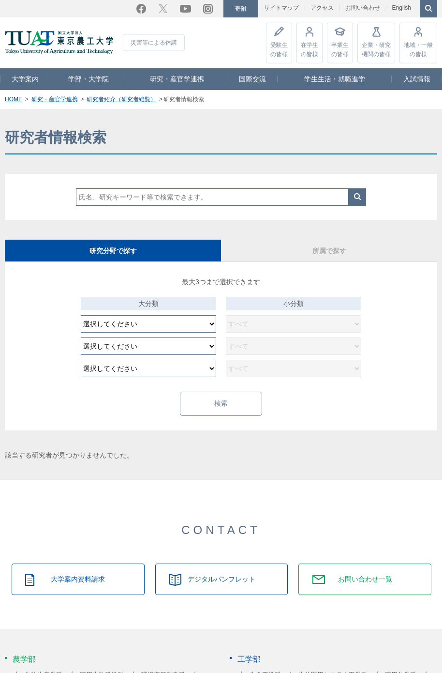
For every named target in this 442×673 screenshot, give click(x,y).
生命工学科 (265, 663)
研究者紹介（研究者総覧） (121, 98)
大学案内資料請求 (78, 568)
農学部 (24, 647)
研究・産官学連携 (177, 78)
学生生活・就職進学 (334, 78)
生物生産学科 (43, 663)
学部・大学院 (88, 78)
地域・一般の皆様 (418, 49)
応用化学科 (400, 663)
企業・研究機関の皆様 (376, 49)
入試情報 (416, 78)
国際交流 (252, 78)
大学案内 (25, 78)
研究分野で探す (113, 250)
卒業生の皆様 (340, 49)
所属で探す (329, 250)
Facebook (141, 8)
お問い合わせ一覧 (365, 568)
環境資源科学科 (163, 663)
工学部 (249, 647)
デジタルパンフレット (221, 568)
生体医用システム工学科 (333, 663)
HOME (13, 98)
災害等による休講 (154, 42)
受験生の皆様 (279, 49)
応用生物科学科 (102, 663)
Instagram (208, 8)
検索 (357, 196)
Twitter (163, 8)
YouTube (185, 8)
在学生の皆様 (309, 49)
